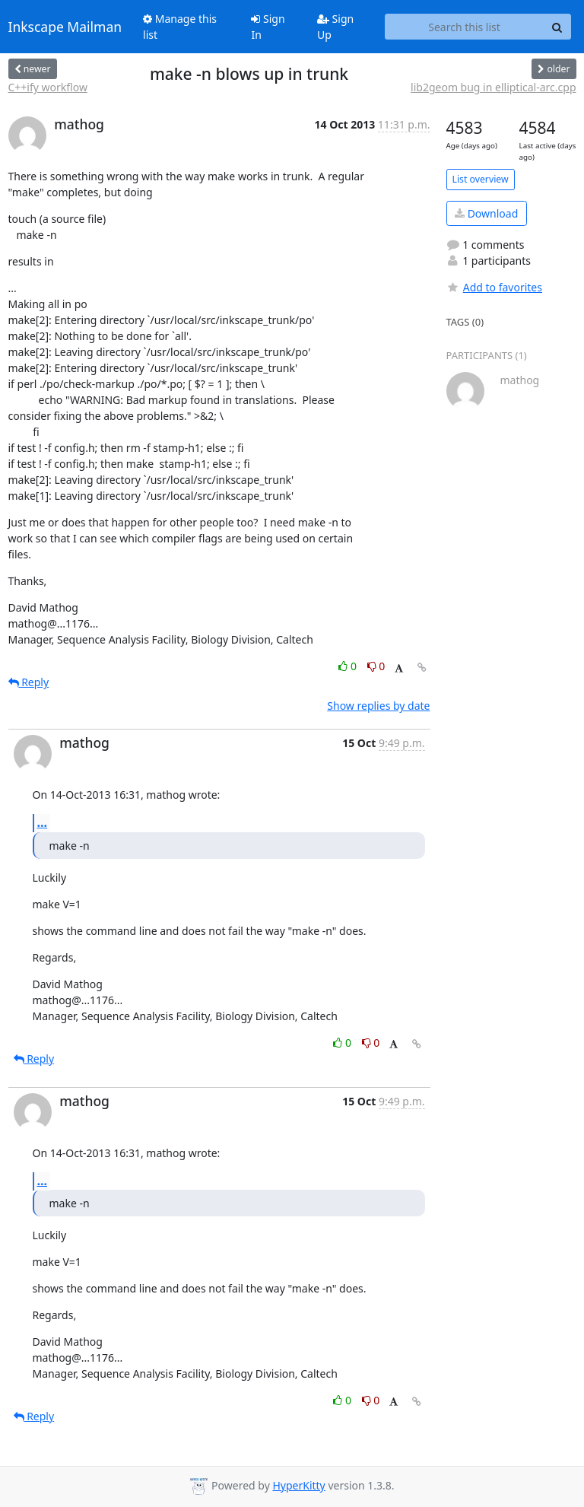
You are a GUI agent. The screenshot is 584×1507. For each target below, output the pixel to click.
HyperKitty (298, 1485)
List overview (480, 179)
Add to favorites (494, 287)
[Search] (557, 27)
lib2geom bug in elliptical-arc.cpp (493, 87)
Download (486, 213)
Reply (28, 682)
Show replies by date (378, 705)
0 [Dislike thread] (376, 666)
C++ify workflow (47, 87)
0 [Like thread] (348, 666)
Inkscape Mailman (65, 26)
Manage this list (180, 26)
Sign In (267, 26)
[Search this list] (464, 27)
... (42, 822)
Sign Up (335, 26)
